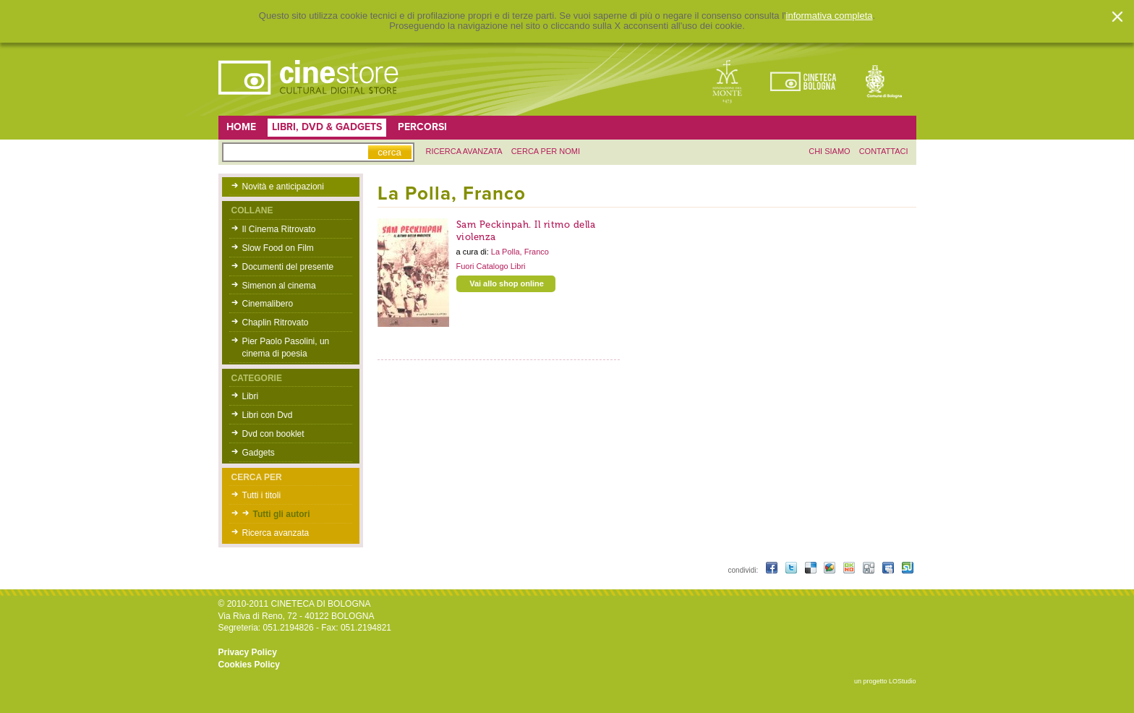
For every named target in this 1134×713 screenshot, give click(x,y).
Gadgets (258, 453)
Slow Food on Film (278, 248)
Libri (250, 396)
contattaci (883, 151)
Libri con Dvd (267, 415)
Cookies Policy (249, 664)
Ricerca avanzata (276, 533)
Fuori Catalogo (483, 266)
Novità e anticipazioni (283, 187)
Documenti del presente (288, 267)
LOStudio (902, 681)
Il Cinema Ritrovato (279, 229)
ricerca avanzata (464, 151)
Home (241, 127)
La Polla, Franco (520, 251)
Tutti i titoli (261, 495)
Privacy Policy (247, 652)
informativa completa (829, 16)
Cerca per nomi (545, 151)
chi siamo (829, 151)
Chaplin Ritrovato (275, 322)
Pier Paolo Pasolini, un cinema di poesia (286, 347)
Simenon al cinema (279, 286)
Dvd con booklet (273, 434)
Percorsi (422, 127)
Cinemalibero (268, 304)
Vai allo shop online (506, 283)
